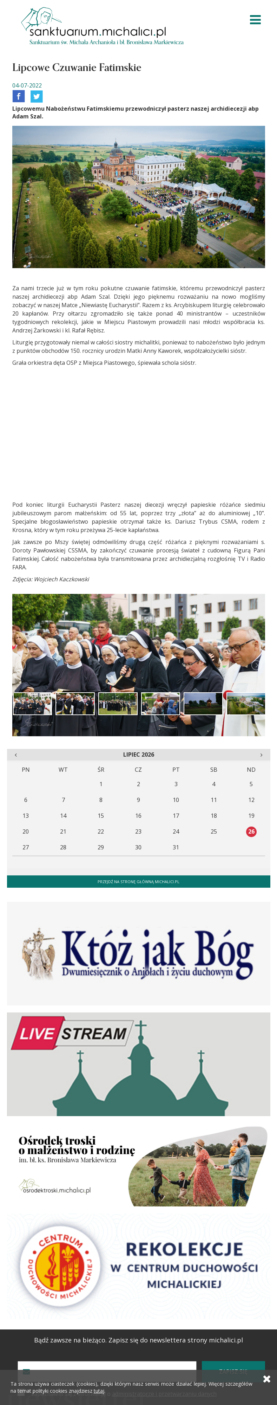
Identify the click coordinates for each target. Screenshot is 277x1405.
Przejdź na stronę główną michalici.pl (138, 881)
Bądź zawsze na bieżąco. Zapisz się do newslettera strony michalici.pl (138, 1340)
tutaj (99, 1390)
